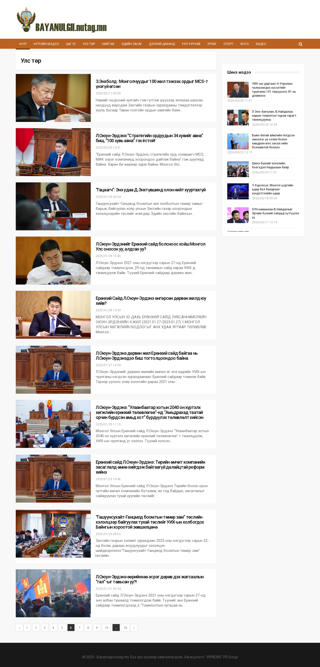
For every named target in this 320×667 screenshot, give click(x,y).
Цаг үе (73, 44)
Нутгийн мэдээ (47, 44)
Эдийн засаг (136, 44)
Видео (271, 44)
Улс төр (91, 44)
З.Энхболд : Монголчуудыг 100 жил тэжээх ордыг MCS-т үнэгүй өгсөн (152, 84)
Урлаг (219, 44)
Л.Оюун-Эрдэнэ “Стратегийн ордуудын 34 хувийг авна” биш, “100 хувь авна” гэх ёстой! (149, 138)
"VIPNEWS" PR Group (221, 657)
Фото (253, 44)
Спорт (236, 44)
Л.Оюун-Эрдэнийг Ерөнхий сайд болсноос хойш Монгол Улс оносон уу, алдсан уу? (151, 246)
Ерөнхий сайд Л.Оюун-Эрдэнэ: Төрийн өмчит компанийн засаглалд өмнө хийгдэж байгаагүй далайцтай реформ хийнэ (150, 467)
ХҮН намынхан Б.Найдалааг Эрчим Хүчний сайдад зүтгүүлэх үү (275, 213)
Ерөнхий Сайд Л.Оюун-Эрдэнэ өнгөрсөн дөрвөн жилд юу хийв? (151, 301)
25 (125, 628)
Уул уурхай (197, 44)
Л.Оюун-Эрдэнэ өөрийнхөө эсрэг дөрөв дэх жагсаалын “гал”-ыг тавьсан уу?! (150, 579)
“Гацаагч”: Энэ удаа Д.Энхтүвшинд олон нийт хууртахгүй (151, 189)
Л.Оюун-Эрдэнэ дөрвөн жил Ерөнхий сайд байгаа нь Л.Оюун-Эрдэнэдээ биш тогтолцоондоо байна (147, 355)
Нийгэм (112, 44)
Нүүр (22, 44)
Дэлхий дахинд (167, 44)
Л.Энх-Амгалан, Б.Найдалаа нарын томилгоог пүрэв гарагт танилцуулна (274, 115)
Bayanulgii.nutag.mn (113, 657)
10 (106, 628)
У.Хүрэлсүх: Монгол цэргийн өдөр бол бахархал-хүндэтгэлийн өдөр (272, 189)
